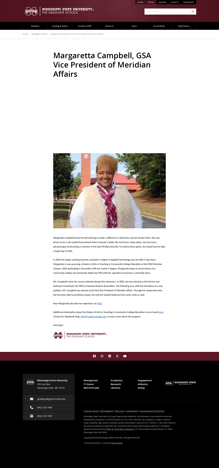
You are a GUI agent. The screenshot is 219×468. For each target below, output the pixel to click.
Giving (141, 387)
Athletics (143, 384)
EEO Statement (107, 411)
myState (141, 1)
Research (116, 384)
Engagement (145, 380)
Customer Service (91, 411)
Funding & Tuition (60, 26)
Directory (152, 1)
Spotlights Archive (39, 34)
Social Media (159, 26)
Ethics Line (119, 411)
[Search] (192, 12)
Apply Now (162, 2)
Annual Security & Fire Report (151, 411)
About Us (109, 26)
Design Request (188, 2)
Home (25, 34)
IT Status (89, 384)
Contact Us (175, 2)
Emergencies (91, 380)
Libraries (115, 387)
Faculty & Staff (84, 26)
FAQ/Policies (183, 26)
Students (35, 26)
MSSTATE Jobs (91, 387)
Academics (117, 380)
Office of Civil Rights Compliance (120, 429)
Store (134, 26)
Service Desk (117, 443)
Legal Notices (131, 411)
